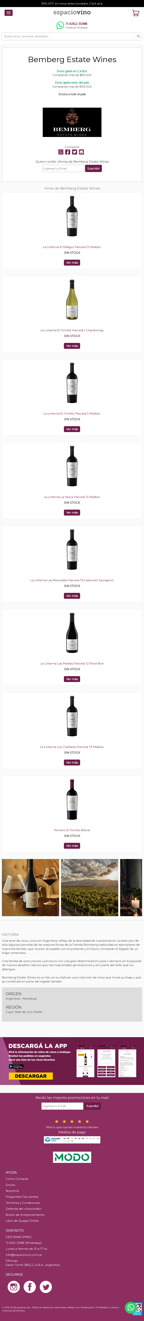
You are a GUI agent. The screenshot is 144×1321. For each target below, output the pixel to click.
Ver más (72, 262)
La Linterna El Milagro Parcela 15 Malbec (72, 247)
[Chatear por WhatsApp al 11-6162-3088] (72, 25)
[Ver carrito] (135, 13)
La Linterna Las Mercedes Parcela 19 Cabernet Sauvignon (72, 580)
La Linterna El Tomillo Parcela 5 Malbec (72, 413)
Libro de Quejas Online (22, 1221)
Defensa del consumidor (23, 1209)
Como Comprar (17, 1179)
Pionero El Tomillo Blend (72, 830)
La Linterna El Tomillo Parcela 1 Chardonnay (72, 330)
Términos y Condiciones (23, 1203)
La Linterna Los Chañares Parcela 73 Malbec (72, 747)
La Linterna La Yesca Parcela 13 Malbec (72, 497)
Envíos (10, 1185)
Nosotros (12, 1191)
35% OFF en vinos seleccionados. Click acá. (72, 3)
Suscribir (93, 168)
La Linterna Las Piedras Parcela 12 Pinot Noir (72, 663)
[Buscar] (138, 36)
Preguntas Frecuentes (22, 1197)
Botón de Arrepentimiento (25, 1215)
